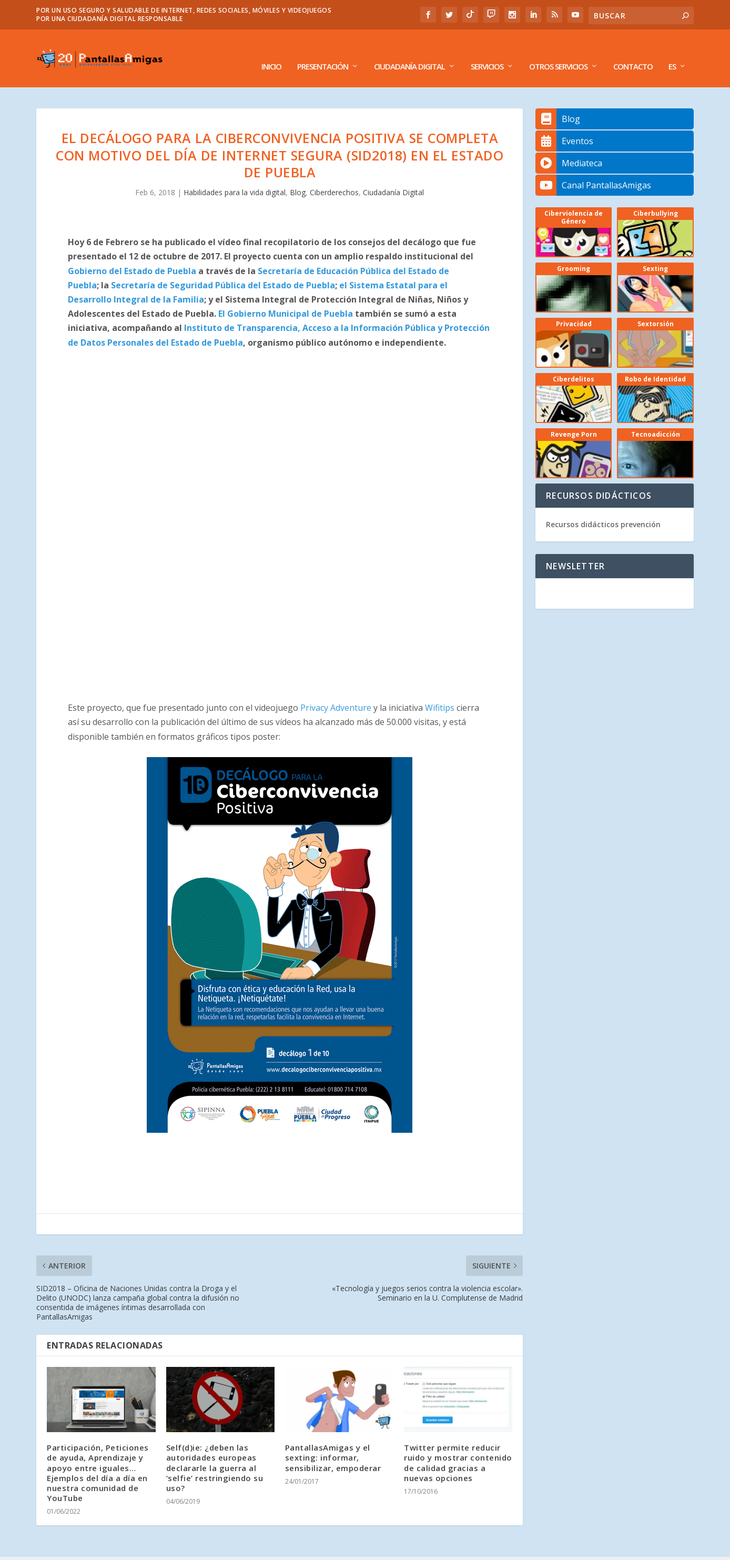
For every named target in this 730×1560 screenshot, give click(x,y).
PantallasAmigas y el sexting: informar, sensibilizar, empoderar (333, 1441)
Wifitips (441, 692)
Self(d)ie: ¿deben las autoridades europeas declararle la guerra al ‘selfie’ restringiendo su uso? (214, 1451)
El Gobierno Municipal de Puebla (285, 298)
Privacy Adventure (334, 692)
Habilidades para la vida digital (235, 177)
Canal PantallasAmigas (593, 169)
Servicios (487, 51)
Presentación (322, 51)
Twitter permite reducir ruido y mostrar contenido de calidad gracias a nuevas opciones (458, 1446)
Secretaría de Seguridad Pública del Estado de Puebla (223, 269)
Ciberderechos (334, 177)
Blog (298, 177)
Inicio (271, 51)
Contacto (633, 51)
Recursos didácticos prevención (603, 509)
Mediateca (568, 147)
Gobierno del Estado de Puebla (132, 255)
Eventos (564, 125)
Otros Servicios (558, 51)
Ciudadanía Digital (409, 51)
